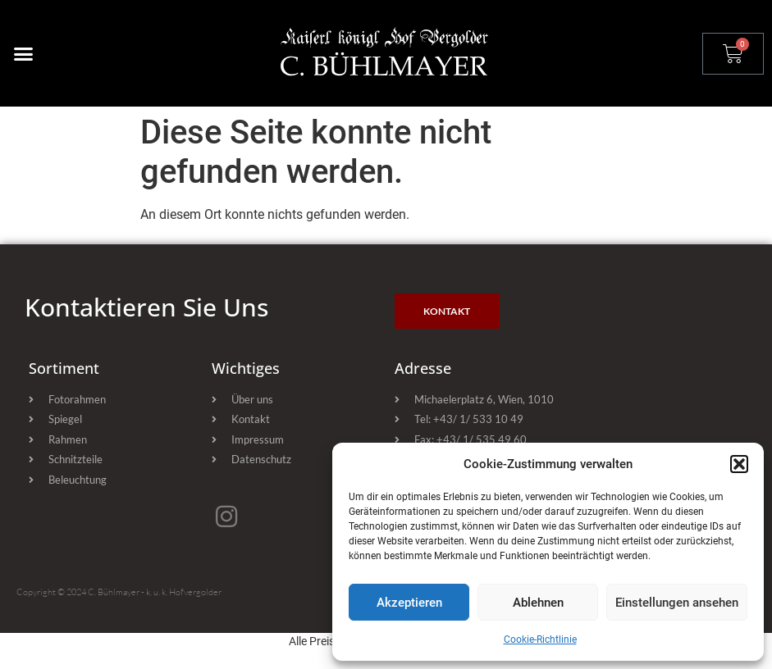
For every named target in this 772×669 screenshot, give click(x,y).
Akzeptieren (409, 602)
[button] (739, 464)
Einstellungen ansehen (676, 602)
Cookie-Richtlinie (540, 639)
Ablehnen (538, 602)
